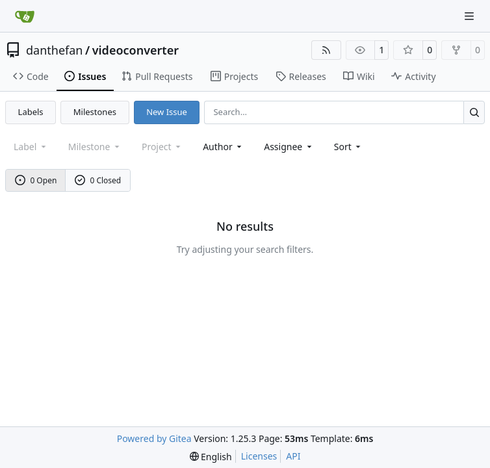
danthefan (54, 50)
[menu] (349, 146)
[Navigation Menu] (471, 16)
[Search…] (474, 112)
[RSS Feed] (326, 50)
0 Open (36, 180)
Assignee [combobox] (289, 146)
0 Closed (98, 180)
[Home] (24, 16)
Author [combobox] (223, 146)
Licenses (259, 456)
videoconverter (135, 50)
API (293, 456)
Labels (31, 112)
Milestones (94, 112)
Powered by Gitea (154, 438)
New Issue (166, 112)
